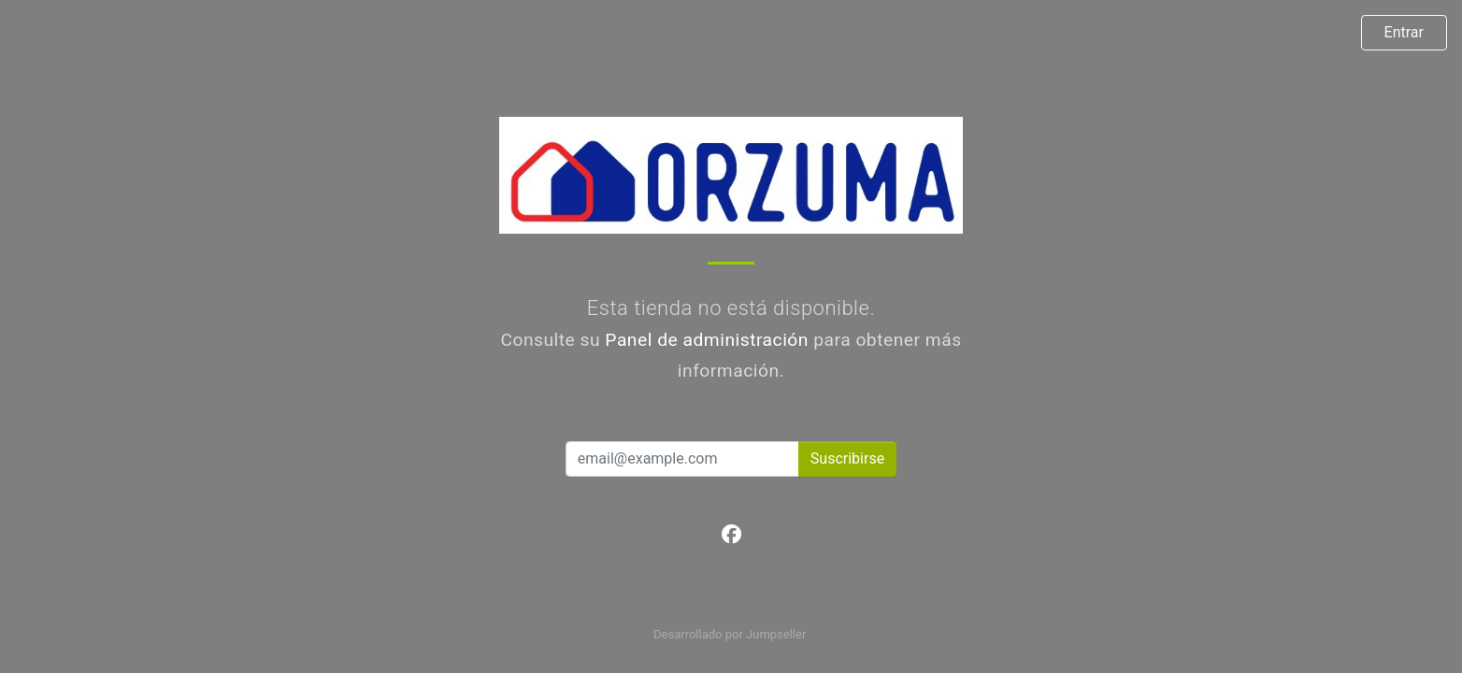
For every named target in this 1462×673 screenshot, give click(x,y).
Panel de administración (707, 340)
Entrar (1404, 32)
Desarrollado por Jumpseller (729, 634)
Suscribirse (847, 458)
